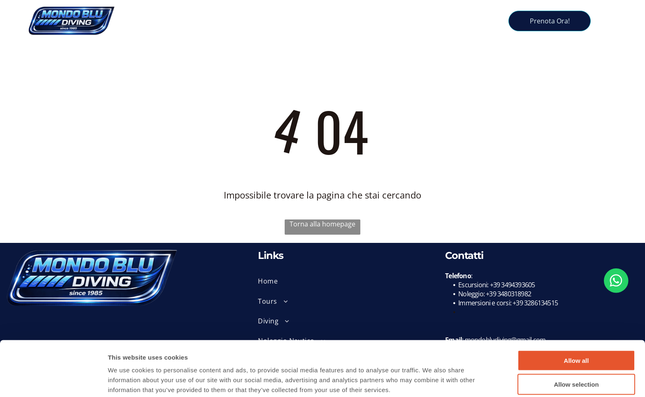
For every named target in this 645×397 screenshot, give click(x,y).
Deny (576, 373)
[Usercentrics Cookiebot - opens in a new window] (53, 381)
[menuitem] (198, 14)
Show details (432, 380)
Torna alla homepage (322, 224)
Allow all (576, 325)
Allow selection (576, 349)
